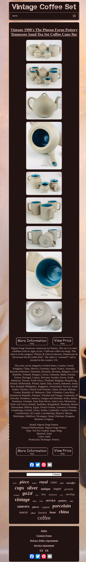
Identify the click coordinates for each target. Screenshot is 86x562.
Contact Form (44, 535)
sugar (57, 488)
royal (43, 482)
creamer (16, 495)
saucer (23, 512)
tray (41, 501)
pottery (62, 500)
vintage (22, 499)
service (51, 500)
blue (44, 494)
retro (71, 501)
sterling (70, 494)
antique (45, 488)
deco (35, 501)
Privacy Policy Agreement (44, 540)
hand (34, 483)
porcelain (61, 505)
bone (53, 512)
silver (32, 487)
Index (44, 530)
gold (27, 493)
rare (54, 482)
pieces (35, 506)
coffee (44, 518)
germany (68, 489)
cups (19, 487)
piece (24, 481)
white (15, 483)
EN (41, 550)
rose (61, 483)
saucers (23, 506)
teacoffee (71, 483)
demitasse (53, 495)
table (61, 495)
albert (33, 513)
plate (37, 495)
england (46, 507)
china (64, 511)
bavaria (42, 512)
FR (46, 550)
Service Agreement (44, 545)
